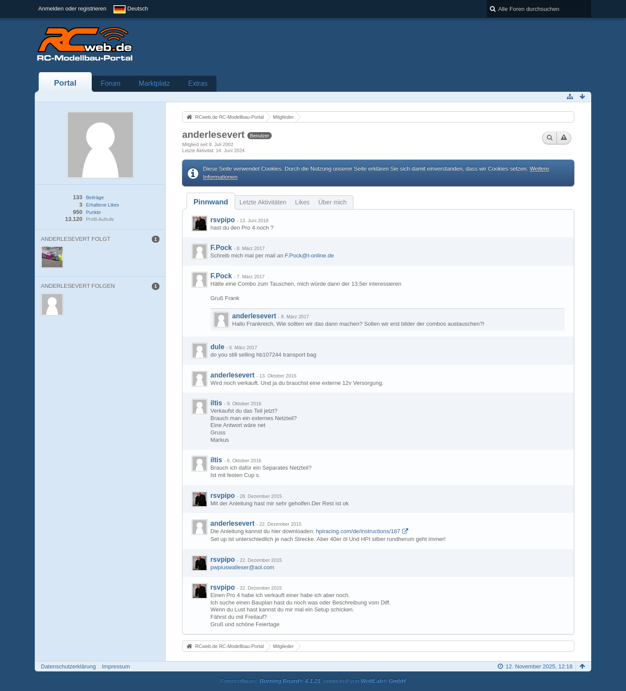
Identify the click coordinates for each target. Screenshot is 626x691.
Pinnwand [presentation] (210, 202)
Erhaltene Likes (102, 204)
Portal (65, 83)
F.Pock (221, 247)
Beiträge (95, 197)
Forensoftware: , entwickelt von (313, 681)
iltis (216, 403)
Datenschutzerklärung (68, 666)
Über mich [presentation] (332, 202)
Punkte (93, 212)
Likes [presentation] (302, 202)
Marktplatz (154, 83)
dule (217, 347)
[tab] (210, 202)
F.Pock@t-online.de (309, 255)
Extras (197, 83)
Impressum (116, 666)
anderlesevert (254, 316)
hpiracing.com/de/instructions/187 (358, 531)
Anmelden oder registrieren (72, 8)
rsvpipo (222, 220)
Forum (110, 83)
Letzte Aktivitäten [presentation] (263, 202)
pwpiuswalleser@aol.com (242, 567)
